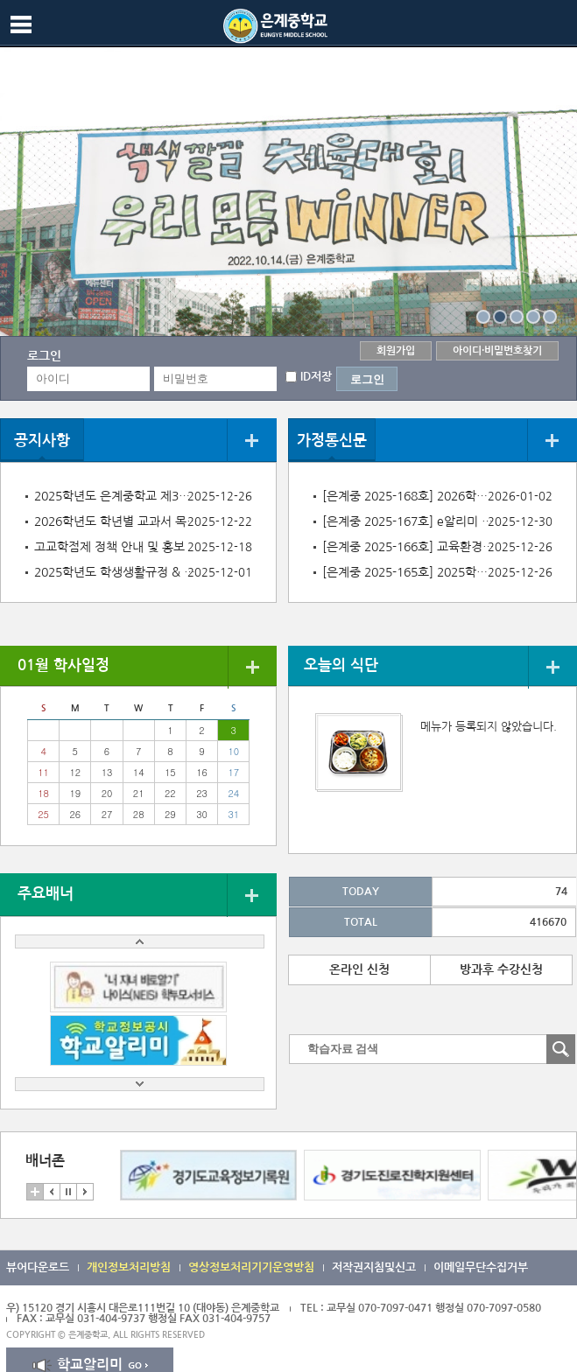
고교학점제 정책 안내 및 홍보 (109, 547)
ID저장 (316, 376)
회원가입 (395, 351)
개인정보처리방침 (129, 1267)
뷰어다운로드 (37, 1267)
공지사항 (42, 440)
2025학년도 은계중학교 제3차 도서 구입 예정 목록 (117, 496)
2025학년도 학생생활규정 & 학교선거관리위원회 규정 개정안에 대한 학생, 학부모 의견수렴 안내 (117, 572)
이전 (51, 1191)
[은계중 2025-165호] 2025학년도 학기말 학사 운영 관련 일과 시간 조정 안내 (409, 572)
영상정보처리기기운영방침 (251, 1267)
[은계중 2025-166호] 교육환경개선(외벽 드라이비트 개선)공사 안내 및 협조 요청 (409, 547)
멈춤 (68, 1191)
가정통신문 (332, 440)
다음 (85, 1191)
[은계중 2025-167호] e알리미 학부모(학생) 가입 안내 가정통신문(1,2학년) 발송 (409, 521)
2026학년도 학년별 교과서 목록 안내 (117, 521)
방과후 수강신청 (501, 969)
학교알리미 (90, 1364)
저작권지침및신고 (374, 1267)
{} (483, 317)
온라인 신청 (359, 969)
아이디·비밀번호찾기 (497, 351)
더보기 (252, 440)
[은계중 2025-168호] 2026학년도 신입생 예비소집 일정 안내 (409, 496)
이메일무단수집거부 (480, 1267)
